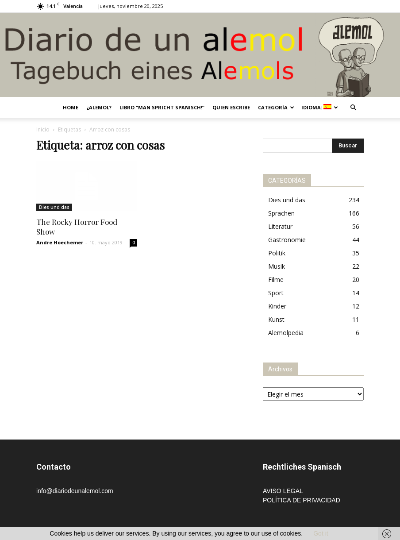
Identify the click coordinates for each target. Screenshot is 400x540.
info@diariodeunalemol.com (74, 490)
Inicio (43, 129)
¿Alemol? (99, 107)
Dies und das (54, 207)
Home (70, 107)
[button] (353, 108)
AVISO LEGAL (283, 490)
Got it (320, 533)
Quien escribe (231, 107)
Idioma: (319, 107)
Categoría (276, 107)
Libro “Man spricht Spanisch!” (161, 107)
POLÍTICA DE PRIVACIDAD (301, 500)
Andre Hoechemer (59, 242)
